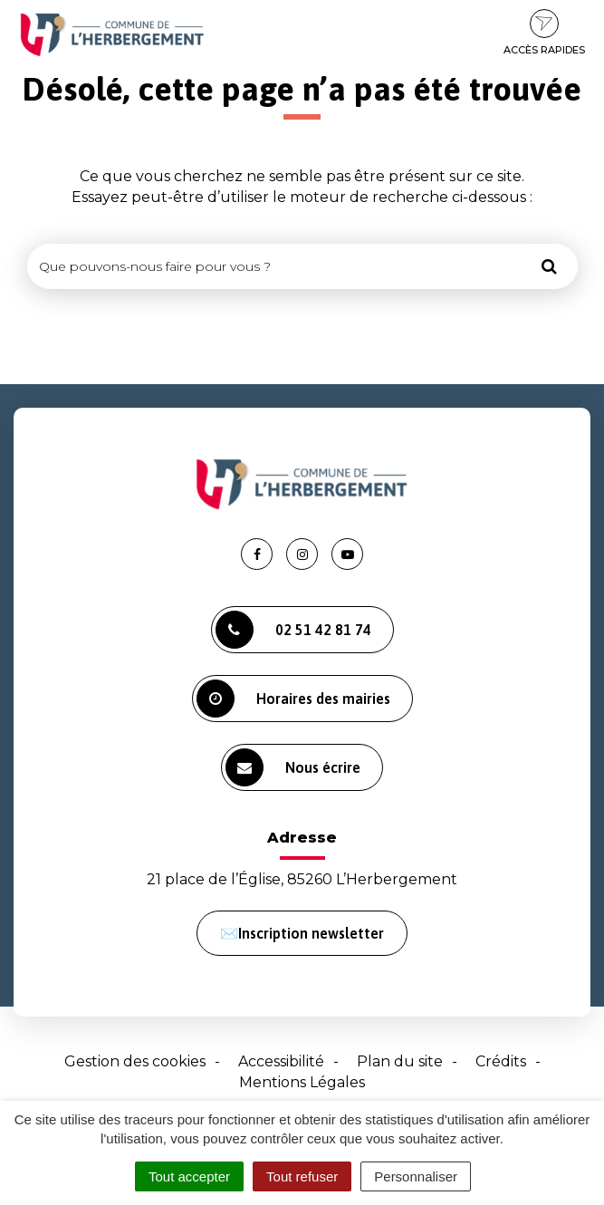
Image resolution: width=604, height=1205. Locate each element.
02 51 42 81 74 (293, 630)
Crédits (500, 1061)
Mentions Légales (302, 1082)
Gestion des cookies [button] (135, 1061)
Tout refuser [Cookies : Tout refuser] (302, 1176)
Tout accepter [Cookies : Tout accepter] (189, 1176)
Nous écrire (292, 767)
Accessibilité (281, 1061)
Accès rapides (544, 32)
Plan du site (400, 1061)
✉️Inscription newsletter (302, 933)
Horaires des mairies (293, 699)
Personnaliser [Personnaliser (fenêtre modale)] (415, 1176)
